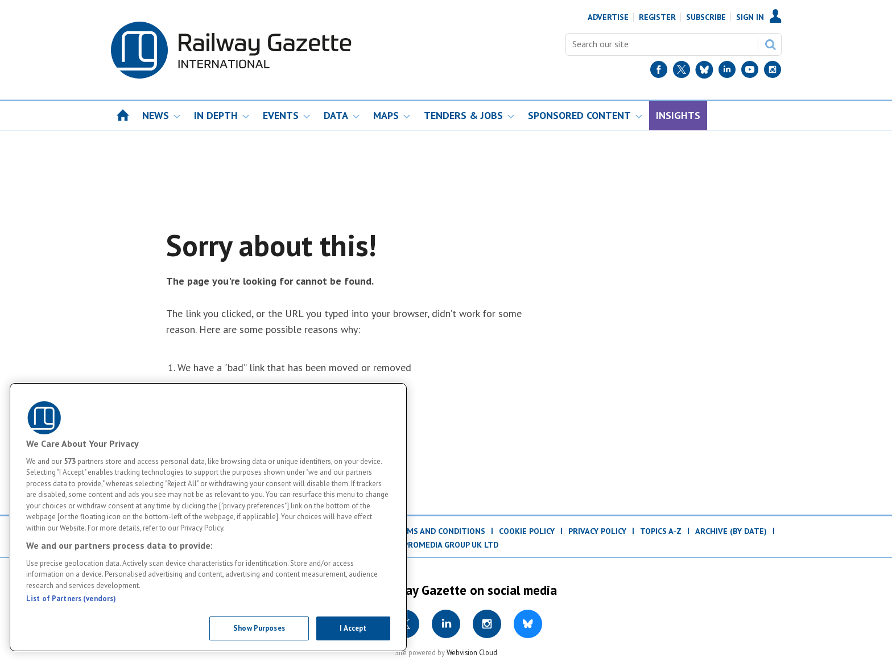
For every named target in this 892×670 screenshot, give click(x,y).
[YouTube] (750, 72)
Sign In (750, 17)
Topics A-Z (661, 531)
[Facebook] (659, 72)
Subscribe (706, 17)
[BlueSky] (704, 72)
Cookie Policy (527, 531)
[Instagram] (772, 72)
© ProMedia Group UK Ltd (446, 545)
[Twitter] (681, 72)
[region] (208, 517)
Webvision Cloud (472, 652)
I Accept (353, 628)
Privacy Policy (597, 531)
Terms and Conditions (438, 531)
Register (657, 17)
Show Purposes (259, 628)
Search (770, 44)
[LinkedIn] (727, 72)
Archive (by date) (731, 531)
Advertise (608, 17)
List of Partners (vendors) (71, 598)
